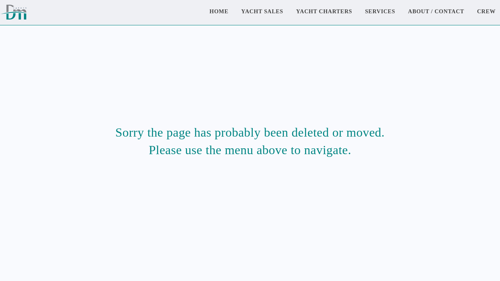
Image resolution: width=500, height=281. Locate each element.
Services (380, 11)
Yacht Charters (324, 11)
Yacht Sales (262, 11)
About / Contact (436, 11)
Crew (486, 11)
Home (218, 11)
